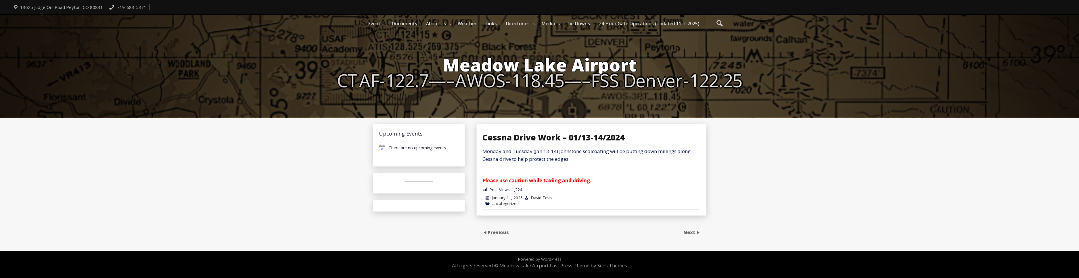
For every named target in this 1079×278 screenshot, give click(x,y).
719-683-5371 (127, 7)
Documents (404, 23)
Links (491, 23)
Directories (518, 23)
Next (689, 232)
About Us (436, 23)
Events (375, 23)
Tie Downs (578, 23)
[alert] (419, 147)
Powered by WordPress (539, 259)
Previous (498, 232)
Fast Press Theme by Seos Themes (588, 265)
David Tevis (541, 197)
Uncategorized (505, 203)
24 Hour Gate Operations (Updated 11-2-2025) (649, 23)
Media (548, 23)
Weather (467, 23)
